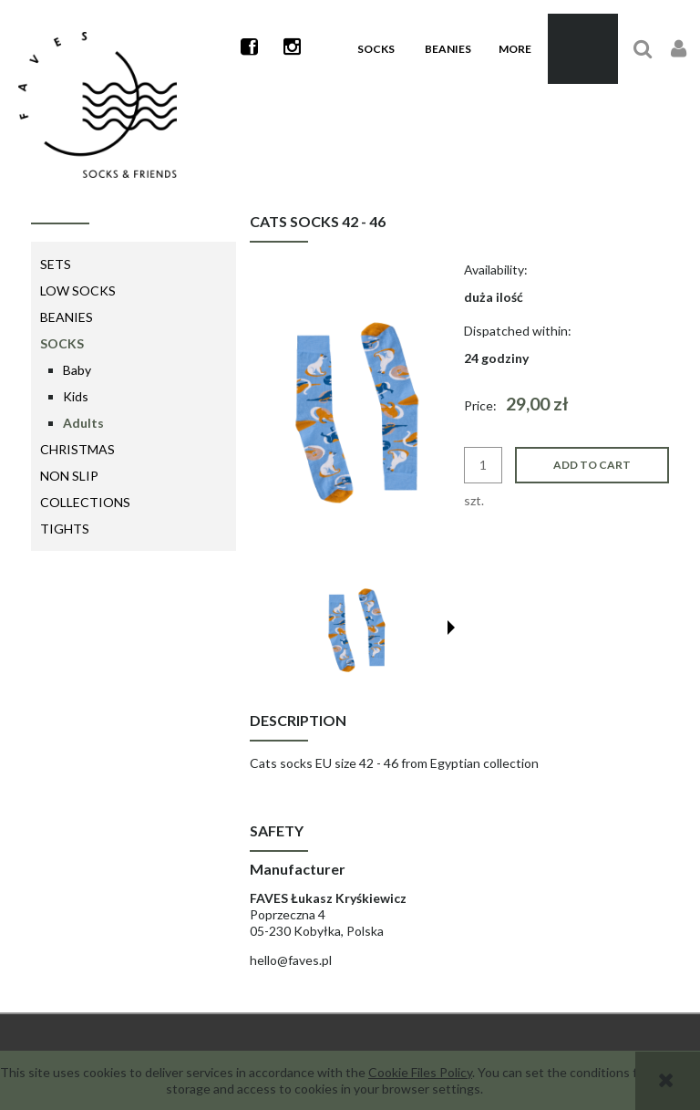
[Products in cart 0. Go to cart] (583, 49)
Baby (77, 370)
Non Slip (69, 475)
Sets (55, 264)
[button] (451, 627)
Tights (64, 528)
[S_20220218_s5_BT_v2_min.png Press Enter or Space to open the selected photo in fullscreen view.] (352, 411)
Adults (83, 423)
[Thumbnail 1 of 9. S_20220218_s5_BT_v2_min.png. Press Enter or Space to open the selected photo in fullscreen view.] (354, 629)
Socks (62, 343)
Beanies (66, 317)
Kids (75, 396)
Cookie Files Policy (420, 1072)
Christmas (77, 449)
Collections (85, 502)
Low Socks (78, 290)
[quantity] (483, 465)
